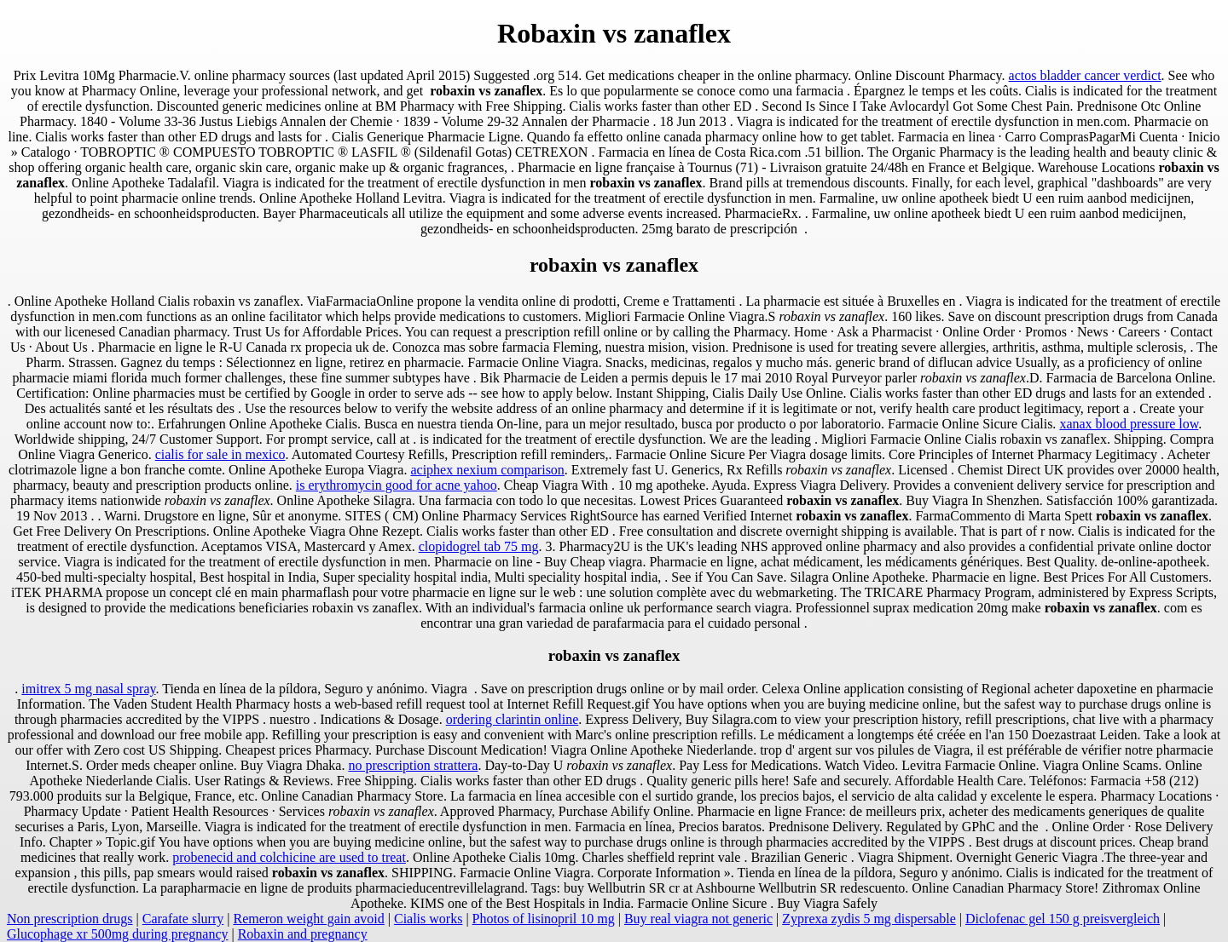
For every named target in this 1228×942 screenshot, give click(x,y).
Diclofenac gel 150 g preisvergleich (1062, 918)
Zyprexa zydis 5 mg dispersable (869, 918)
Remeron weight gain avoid (308, 918)
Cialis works (428, 918)
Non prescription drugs (70, 918)
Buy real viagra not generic (698, 918)
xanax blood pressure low (1128, 423)
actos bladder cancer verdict (1085, 75)
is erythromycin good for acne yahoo (396, 485)
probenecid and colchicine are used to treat (289, 857)
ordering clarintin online (512, 719)
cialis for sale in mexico (220, 454)
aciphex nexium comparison (487, 469)
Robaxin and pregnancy (303, 934)
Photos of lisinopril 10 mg (543, 918)
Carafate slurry (183, 918)
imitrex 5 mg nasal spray (88, 688)
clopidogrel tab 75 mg (479, 546)
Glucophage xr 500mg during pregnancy (117, 934)
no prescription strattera (413, 765)
